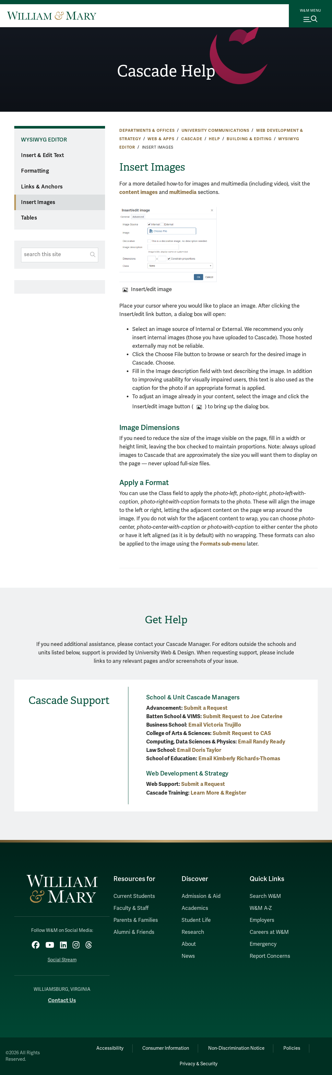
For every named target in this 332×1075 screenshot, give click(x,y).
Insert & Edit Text (42, 155)
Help (214, 138)
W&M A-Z (261, 908)
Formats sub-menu (222, 543)
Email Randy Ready (261, 741)
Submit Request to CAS (242, 733)
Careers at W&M (269, 932)
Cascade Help (166, 71)
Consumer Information (165, 1048)
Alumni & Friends (133, 932)
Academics (195, 908)
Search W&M (265, 896)
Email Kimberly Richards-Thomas (239, 758)
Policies (292, 1048)
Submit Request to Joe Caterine (243, 716)
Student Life (196, 920)
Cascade (191, 138)
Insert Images (38, 202)
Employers (262, 920)
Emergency (263, 944)
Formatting (35, 171)
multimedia (182, 192)
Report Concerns (270, 956)
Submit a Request (206, 708)
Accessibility (109, 1048)
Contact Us (62, 1000)
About (189, 944)
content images (138, 192)
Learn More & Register (218, 792)
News (188, 956)
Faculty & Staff (130, 908)
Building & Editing (249, 138)
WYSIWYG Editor (44, 140)
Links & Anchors (42, 187)
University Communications (215, 130)
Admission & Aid (201, 896)
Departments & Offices (147, 130)
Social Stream (62, 960)
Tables (29, 218)
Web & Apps (161, 138)
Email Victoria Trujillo (214, 724)
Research (193, 932)
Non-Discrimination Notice (236, 1048)
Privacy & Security (199, 1064)
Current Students (134, 896)
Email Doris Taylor (199, 750)
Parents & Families (135, 920)
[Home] (51, 15)
